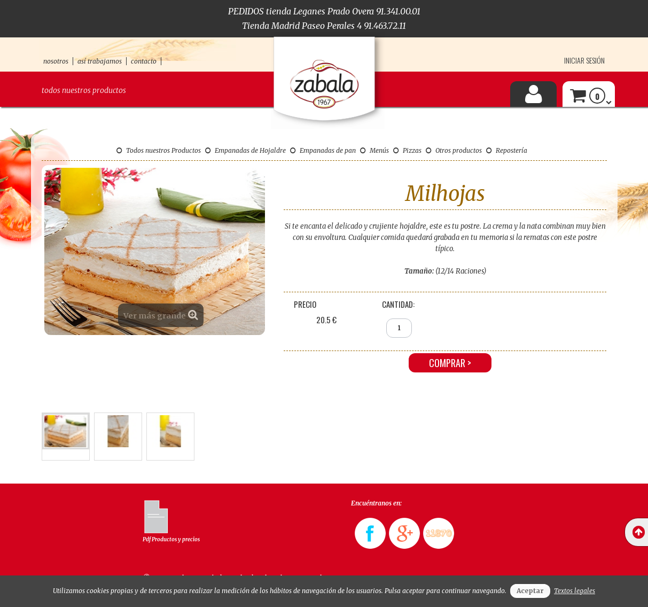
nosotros (55, 61)
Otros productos (454, 150)
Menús (374, 150)
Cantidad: (398, 304)
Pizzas (407, 150)
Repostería (506, 150)
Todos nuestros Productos (158, 150)
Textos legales (574, 591)
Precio (305, 304)
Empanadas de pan (323, 150)
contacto (144, 61)
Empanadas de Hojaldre (245, 150)
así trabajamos (99, 61)
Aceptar (530, 591)
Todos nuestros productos (84, 90)
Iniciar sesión (584, 60)
